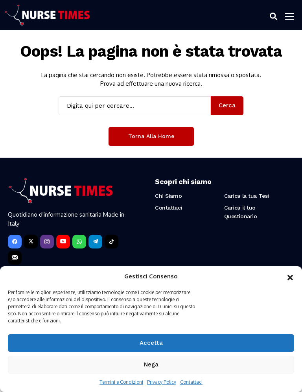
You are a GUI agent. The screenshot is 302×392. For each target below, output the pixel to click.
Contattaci (191, 382)
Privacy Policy (161, 382)
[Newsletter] (15, 258)
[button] (290, 276)
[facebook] (15, 241)
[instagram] (47, 241)
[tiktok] (111, 241)
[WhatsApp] (79, 241)
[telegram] (95, 241)
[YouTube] (63, 241)
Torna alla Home (151, 136)
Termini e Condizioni (121, 382)
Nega (151, 364)
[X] (31, 241)
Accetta (151, 342)
